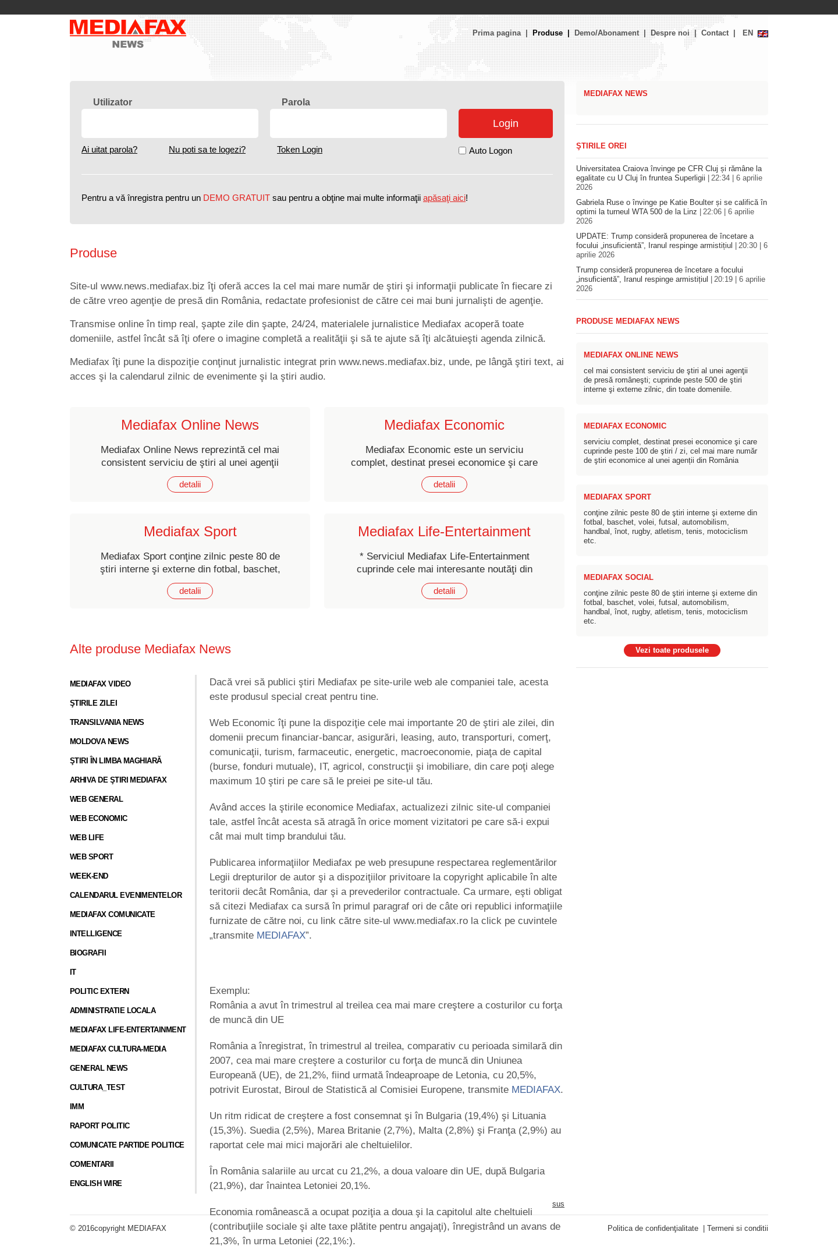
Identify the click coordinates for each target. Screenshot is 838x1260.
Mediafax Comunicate (112, 914)
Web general (96, 799)
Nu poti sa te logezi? (207, 149)
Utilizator (112, 102)
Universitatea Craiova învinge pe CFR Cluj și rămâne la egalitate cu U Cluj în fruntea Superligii (669, 178)
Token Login (299, 149)
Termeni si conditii (737, 1228)
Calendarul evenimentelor (126, 895)
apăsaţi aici (444, 198)
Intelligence (96, 934)
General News (99, 1068)
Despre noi (670, 33)
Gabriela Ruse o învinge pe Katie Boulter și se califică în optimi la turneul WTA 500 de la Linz (671, 212)
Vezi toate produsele (672, 650)
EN (748, 33)
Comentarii (92, 1164)
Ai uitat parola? (109, 149)
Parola (296, 102)
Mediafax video (100, 684)
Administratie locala (112, 1011)
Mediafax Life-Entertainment (128, 1030)
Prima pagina (497, 33)
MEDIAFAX (281, 935)
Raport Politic (100, 1126)
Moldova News (99, 742)
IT (73, 972)
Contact (715, 33)
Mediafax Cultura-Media (118, 1049)
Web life (87, 838)
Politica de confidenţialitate (653, 1228)
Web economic (98, 818)
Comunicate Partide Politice (127, 1145)
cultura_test (97, 1087)
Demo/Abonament (606, 33)
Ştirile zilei (93, 703)
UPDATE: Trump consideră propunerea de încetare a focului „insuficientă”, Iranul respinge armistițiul (672, 246)
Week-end (89, 876)
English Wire (96, 1183)
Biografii (88, 953)
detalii (190, 484)
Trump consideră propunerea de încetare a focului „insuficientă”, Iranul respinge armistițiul (670, 279)
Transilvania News (107, 722)
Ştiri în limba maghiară (116, 761)
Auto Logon (490, 151)
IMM (77, 1107)
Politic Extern (99, 991)
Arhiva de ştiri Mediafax (118, 780)
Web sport (91, 857)
